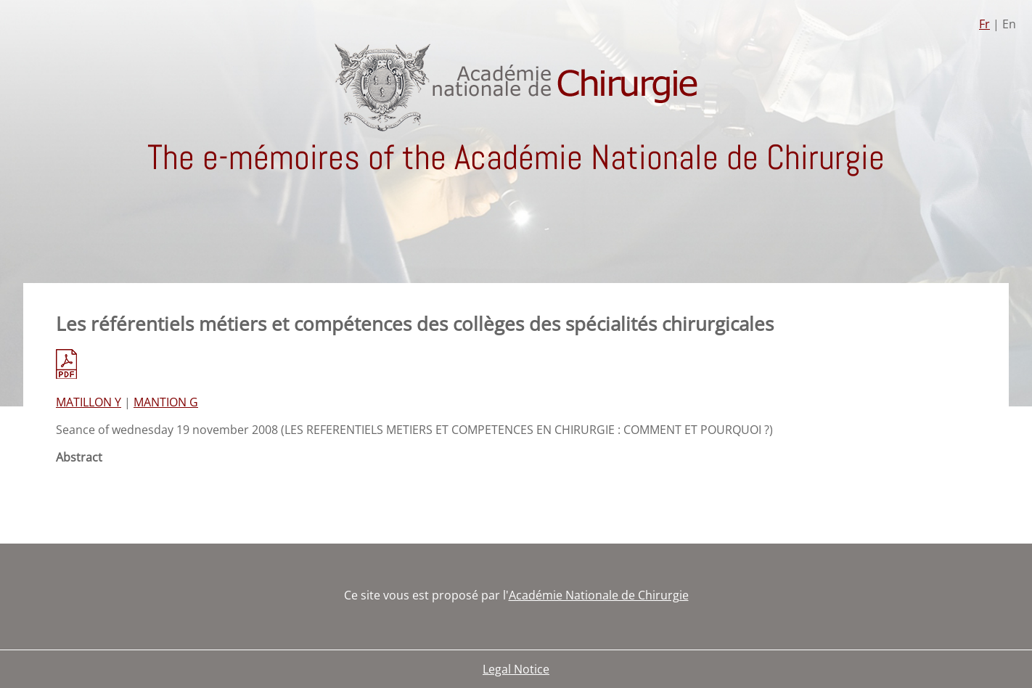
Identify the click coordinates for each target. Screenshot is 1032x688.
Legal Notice (516, 669)
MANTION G (166, 402)
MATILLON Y (88, 402)
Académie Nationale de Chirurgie (599, 595)
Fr (984, 24)
